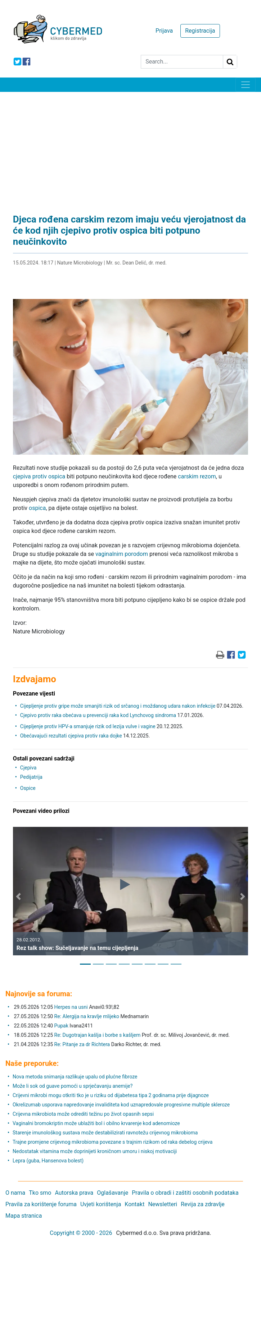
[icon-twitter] (17, 61)
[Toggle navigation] (245, 85)
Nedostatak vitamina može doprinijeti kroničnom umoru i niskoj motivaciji (95, 1151)
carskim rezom (197, 476)
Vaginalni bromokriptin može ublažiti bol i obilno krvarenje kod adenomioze (96, 1123)
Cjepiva (28, 768)
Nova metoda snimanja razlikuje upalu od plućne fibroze (75, 1077)
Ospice (28, 788)
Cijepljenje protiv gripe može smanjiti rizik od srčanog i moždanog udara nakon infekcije (118, 706)
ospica (37, 508)
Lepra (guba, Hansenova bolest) (48, 1160)
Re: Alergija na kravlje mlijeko (86, 1016)
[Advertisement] (130, 145)
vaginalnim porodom (121, 554)
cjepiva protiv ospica (39, 476)
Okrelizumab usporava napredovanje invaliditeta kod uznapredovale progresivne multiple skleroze (121, 1104)
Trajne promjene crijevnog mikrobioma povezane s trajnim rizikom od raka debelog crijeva (112, 1142)
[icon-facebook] (26, 61)
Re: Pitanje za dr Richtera (82, 1044)
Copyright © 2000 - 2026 (81, 1233)
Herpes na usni (71, 1007)
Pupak (61, 1026)
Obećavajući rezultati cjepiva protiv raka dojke (71, 736)
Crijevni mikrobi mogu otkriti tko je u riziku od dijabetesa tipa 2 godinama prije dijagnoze (111, 1095)
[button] (18, 896)
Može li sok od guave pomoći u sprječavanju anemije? (72, 1086)
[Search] (182, 62)
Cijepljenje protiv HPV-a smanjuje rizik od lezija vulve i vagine (88, 726)
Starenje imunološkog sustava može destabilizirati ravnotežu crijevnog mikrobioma (105, 1132)
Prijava (164, 30)
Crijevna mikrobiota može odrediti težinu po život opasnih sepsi (83, 1114)
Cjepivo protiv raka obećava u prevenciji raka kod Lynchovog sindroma (98, 715)
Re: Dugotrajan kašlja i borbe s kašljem (97, 1035)
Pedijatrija (31, 777)
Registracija (200, 30)
